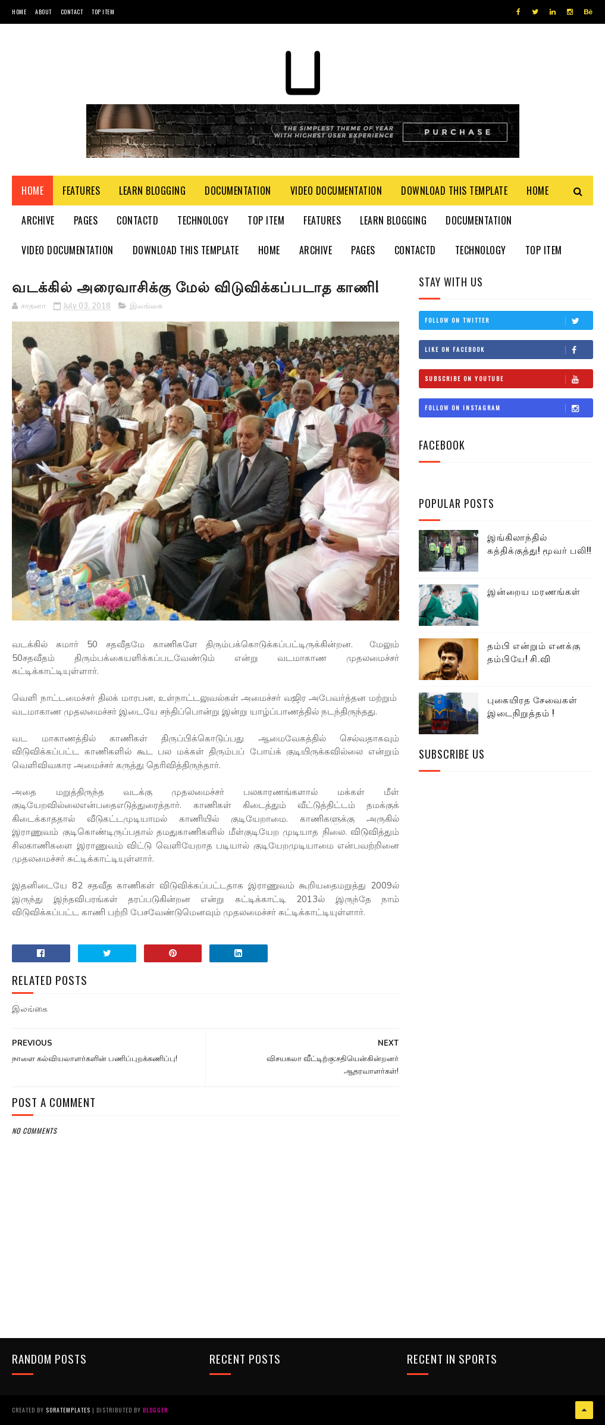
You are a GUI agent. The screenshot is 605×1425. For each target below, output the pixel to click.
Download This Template (454, 190)
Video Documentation (336, 190)
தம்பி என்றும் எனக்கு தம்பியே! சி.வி (534, 651)
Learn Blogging (152, 190)
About (43, 11)
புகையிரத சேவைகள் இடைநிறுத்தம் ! (532, 706)
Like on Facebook (509, 349)
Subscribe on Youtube (509, 378)
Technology (202, 220)
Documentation (238, 190)
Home (19, 11)
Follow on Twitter (509, 320)
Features (81, 190)
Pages (86, 220)
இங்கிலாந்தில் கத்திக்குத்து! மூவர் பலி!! (539, 543)
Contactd (137, 220)
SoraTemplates (68, 1409)
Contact (72, 11)
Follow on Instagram (509, 408)
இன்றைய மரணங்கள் (534, 590)
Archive (38, 220)
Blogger (155, 1409)
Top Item (103, 11)
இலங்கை (146, 306)
